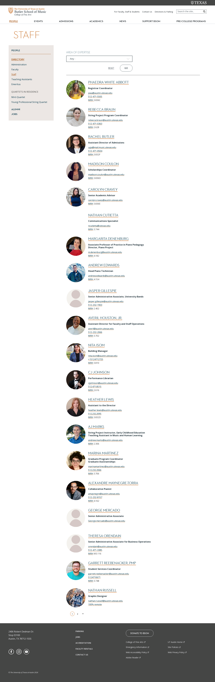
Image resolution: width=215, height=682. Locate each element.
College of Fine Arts (134, 642)
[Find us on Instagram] (19, 651)
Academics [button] (98, 21)
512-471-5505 (95, 96)
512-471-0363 (95, 123)
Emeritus (16, 84)
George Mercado (104, 510)
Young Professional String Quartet (29, 102)
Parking (80, 631)
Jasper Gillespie (102, 291)
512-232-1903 (95, 304)
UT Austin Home (175, 642)
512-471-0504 (95, 150)
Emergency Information (136, 647)
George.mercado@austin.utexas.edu (106, 520)
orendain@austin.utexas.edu (102, 546)
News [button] (122, 21)
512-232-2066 (95, 332)
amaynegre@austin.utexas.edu (104, 493)
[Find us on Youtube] (26, 651)
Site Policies (173, 647)
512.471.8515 (94, 386)
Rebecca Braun (101, 110)
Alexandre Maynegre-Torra (113, 483)
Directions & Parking (164, 11)
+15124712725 (95, 359)
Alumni (15, 109)
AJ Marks (96, 427)
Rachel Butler (101, 137)
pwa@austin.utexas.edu (100, 93)
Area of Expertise (78, 52)
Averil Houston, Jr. (105, 318)
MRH (91, 100)
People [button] (13, 21)
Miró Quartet (18, 97)
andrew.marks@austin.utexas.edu (105, 440)
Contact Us (147, 11)
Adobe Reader (132, 657)
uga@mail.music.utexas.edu (102, 147)
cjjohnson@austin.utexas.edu (103, 383)
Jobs (14, 114)
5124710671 (94, 577)
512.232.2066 (94, 470)
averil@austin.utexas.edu (101, 328)
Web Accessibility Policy (136, 652)
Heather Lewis (101, 400)
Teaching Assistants (21, 79)
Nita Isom (96, 345)
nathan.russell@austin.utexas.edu (105, 600)
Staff (13, 74)
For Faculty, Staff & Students (127, 11)
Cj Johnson (99, 372)
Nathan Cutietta (103, 215)
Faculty (15, 69)
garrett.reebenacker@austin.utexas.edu (108, 573)
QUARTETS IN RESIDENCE (24, 91)
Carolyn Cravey (103, 190)
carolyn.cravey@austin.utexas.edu (105, 200)
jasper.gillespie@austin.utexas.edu (105, 301)
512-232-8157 (95, 497)
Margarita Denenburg (108, 239)
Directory (17, 59)
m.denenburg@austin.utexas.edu (105, 252)
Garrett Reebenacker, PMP (112, 563)
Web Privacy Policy (176, 652)
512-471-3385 (95, 550)
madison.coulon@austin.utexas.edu (106, 174)
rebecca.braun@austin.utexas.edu (105, 120)
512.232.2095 (94, 413)
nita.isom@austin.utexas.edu (102, 355)
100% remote (95, 604)
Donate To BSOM (139, 633)
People (15, 50)
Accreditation (83, 643)
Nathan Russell (102, 590)
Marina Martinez (103, 453)
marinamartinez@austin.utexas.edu (106, 466)
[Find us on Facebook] (11, 651)
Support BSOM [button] (151, 21)
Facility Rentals (84, 648)
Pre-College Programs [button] (192, 21)
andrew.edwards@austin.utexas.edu (106, 275)
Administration (19, 64)
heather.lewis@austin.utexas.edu (105, 410)
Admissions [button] (67, 21)
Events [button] (39, 21)
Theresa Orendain (104, 536)
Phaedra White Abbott (108, 82)
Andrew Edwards (103, 265)
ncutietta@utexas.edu (99, 225)
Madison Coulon (103, 164)
